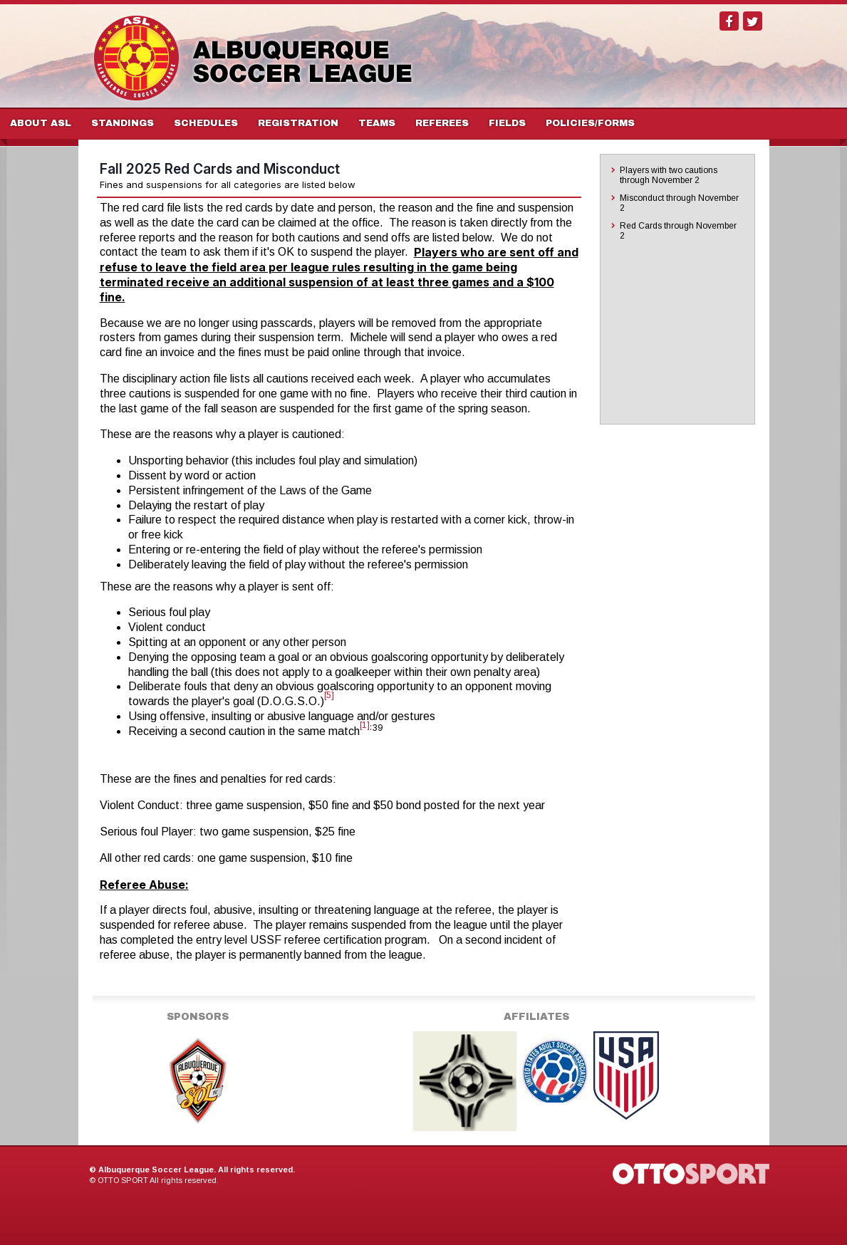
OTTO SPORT (123, 1180)
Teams (376, 123)
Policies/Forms (590, 123)
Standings (122, 123)
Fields (507, 123)
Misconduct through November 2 (679, 203)
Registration (298, 123)
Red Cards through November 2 (678, 231)
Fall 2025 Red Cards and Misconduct (220, 168)
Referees (442, 123)
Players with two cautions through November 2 (668, 175)
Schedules (206, 123)
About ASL (40, 123)
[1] (365, 725)
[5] (329, 695)
